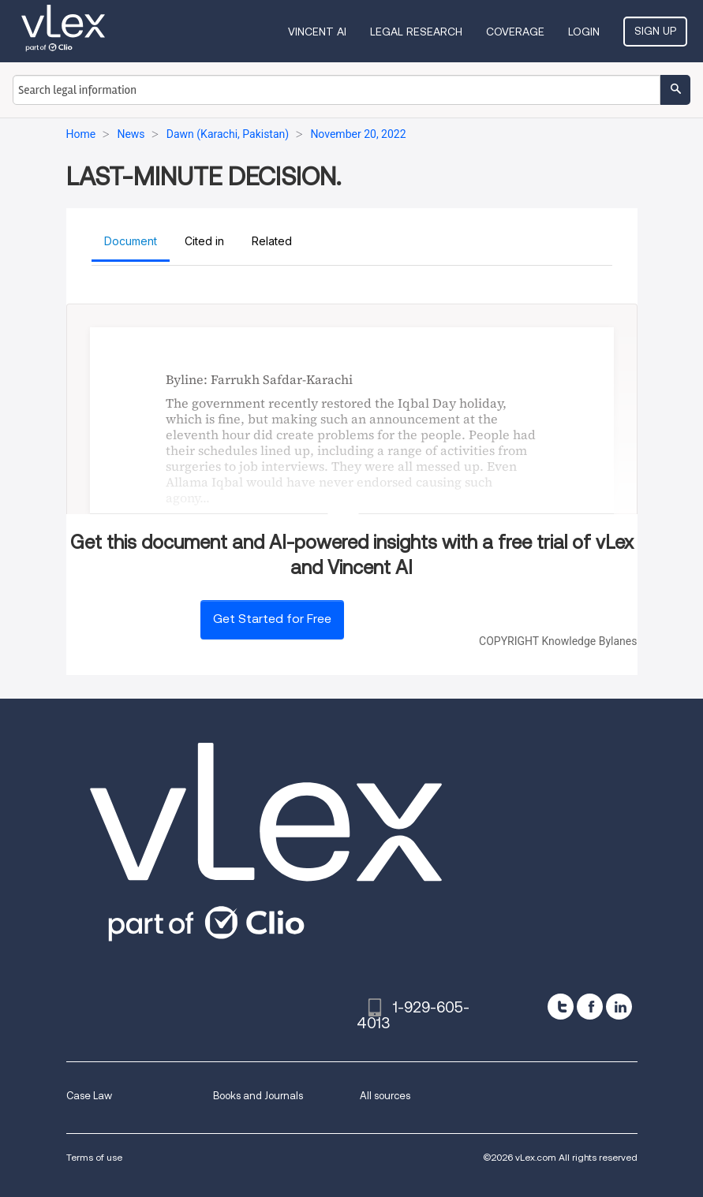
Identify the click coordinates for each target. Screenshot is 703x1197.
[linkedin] (619, 1007)
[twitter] (561, 1007)
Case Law (89, 1096)
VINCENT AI (317, 31)
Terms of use (94, 1157)
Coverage (515, 31)
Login (584, 31)
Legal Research (416, 31)
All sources (385, 1096)
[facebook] (590, 1007)
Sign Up (655, 30)
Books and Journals (258, 1096)
